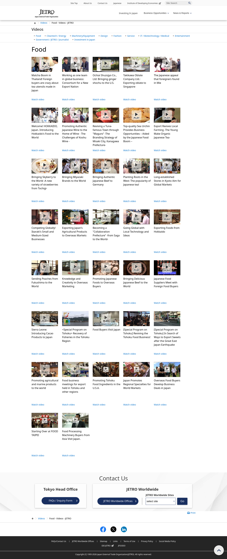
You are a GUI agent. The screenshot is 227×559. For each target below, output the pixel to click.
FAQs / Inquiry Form (60, 500)
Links (115, 541)
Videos (43, 22)
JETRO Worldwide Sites (160, 495)
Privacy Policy (147, 541)
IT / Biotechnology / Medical (154, 35)
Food (38, 35)
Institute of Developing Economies (144, 3)
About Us (88, 3)
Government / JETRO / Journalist (52, 39)
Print (192, 512)
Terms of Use (129, 541)
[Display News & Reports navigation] (182, 13)
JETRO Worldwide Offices (117, 501)
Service (131, 35)
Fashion (118, 35)
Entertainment (182, 35)
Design (104, 35)
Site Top (74, 3)
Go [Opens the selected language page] (182, 501)
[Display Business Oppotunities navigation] (156, 13)
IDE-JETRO (108, 545)
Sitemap (103, 541)
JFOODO (121, 545)
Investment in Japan (84, 39)
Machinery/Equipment (83, 35)
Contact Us (102, 3)
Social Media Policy (167, 541)
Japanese (117, 3)
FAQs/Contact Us (58, 541)
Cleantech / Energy (56, 35)
